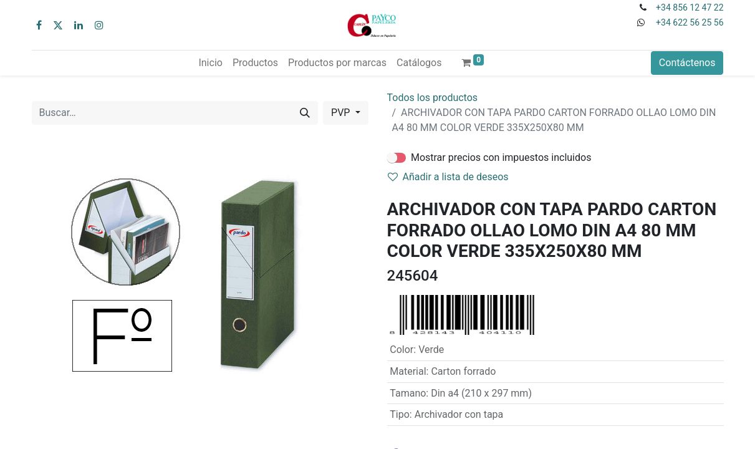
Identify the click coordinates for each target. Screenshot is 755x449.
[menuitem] (210, 63)
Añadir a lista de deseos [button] (448, 177)
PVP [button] (341, 112)
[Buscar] (305, 113)
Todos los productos (432, 98)
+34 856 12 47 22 (689, 7)
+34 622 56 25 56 (689, 22)
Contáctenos (687, 63)
